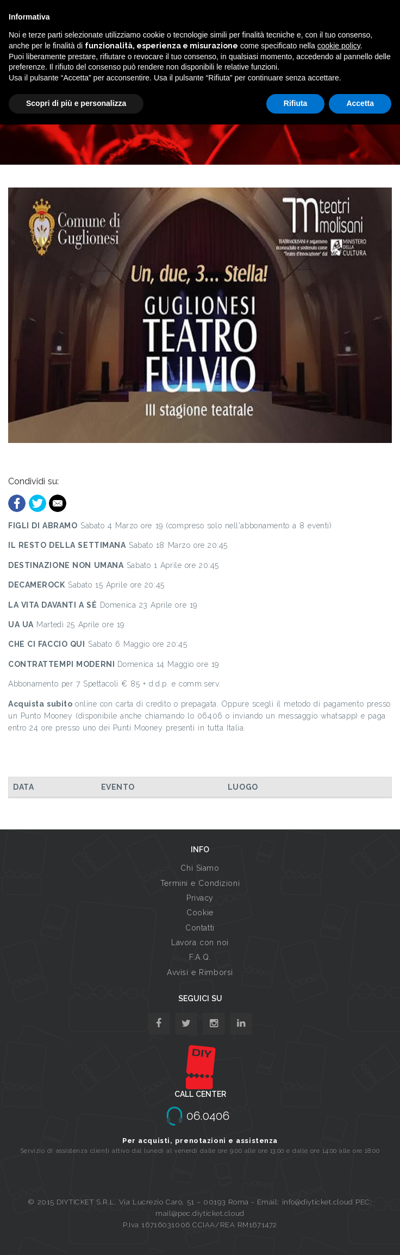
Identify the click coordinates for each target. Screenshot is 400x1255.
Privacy (200, 898)
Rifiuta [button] (296, 103)
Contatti (199, 927)
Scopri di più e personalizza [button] (76, 103)
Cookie (199, 912)
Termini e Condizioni (200, 883)
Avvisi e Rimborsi (200, 972)
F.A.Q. (199, 957)
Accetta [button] (360, 103)
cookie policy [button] (338, 45)
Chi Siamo (199, 868)
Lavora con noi (200, 942)
